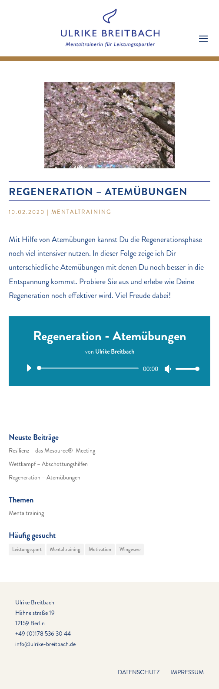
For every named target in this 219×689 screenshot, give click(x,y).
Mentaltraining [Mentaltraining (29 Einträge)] (65, 549)
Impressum (187, 672)
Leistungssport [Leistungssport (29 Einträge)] (27, 549)
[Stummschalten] (168, 369)
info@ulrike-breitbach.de (45, 644)
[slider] (89, 368)
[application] (109, 368)
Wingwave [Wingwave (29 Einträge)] (129, 549)
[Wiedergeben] (29, 368)
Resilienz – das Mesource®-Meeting (52, 450)
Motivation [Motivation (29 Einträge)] (100, 549)
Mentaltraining (81, 212)
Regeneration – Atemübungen (44, 477)
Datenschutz (138, 672)
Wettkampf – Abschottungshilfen (48, 463)
